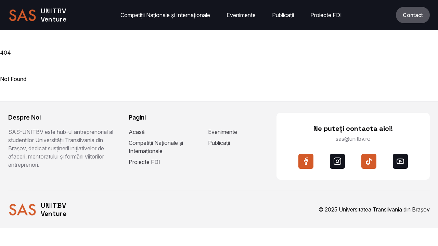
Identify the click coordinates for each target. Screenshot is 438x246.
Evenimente (241, 15)
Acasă (137, 131)
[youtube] (400, 161)
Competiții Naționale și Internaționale (165, 15)
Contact (413, 15)
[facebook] (305, 161)
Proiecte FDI (326, 15)
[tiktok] (368, 161)
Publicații (283, 15)
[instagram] (337, 161)
